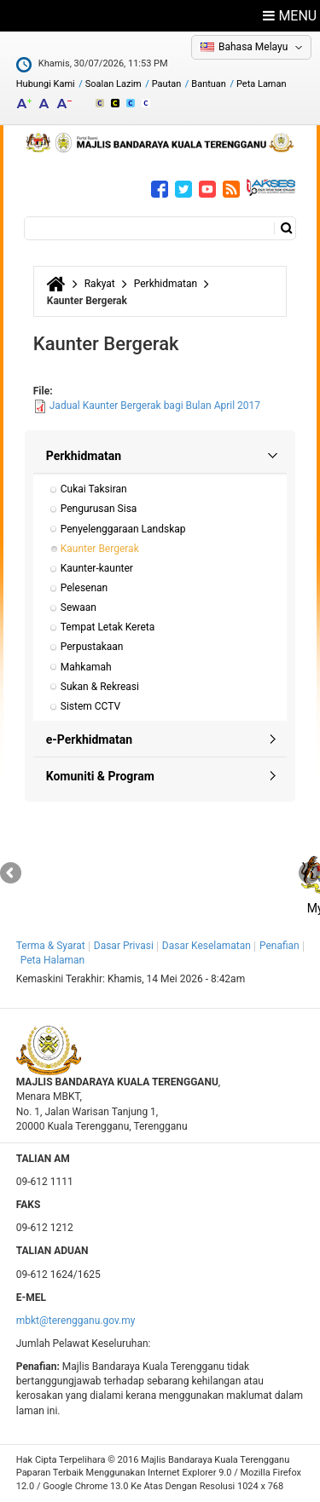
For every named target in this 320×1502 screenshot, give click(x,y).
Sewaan (78, 607)
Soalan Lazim (113, 83)
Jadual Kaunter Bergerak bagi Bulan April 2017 (154, 405)
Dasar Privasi (124, 946)
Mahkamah (86, 667)
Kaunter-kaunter (97, 568)
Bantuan (208, 83)
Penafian (279, 946)
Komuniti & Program (100, 776)
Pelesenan (84, 588)
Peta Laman (261, 83)
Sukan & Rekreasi (100, 687)
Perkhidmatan (165, 284)
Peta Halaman (52, 960)
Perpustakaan (92, 647)
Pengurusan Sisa (99, 509)
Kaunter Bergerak (100, 549)
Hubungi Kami (45, 83)
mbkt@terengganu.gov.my (76, 1320)
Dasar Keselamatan (206, 946)
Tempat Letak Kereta (107, 627)
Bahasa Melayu (253, 47)
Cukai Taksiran (94, 489)
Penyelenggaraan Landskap (123, 529)
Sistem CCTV (90, 706)
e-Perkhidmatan (89, 739)
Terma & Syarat (50, 946)
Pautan (167, 83)
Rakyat (99, 284)
